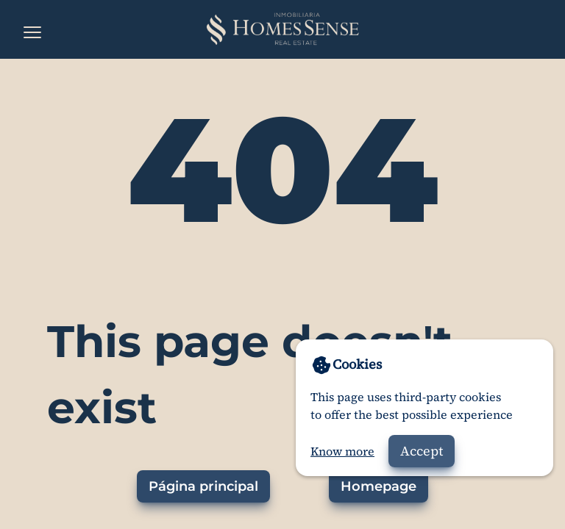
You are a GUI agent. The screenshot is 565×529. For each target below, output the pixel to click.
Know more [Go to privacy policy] (342, 451)
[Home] (282, 29)
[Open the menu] (32, 32)
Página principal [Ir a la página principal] (203, 486)
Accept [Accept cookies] (421, 451)
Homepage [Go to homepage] (378, 486)
